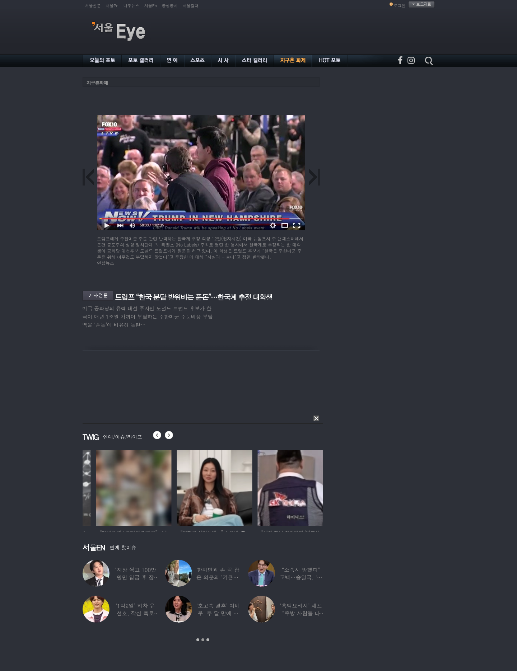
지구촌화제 (97, 82)
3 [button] (207, 639)
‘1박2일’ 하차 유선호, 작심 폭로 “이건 (135, 613)
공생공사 (170, 5)
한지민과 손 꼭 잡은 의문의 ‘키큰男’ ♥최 (218, 577)
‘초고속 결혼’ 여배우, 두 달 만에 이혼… (218, 613)
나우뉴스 (131, 5)
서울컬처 (191, 5)
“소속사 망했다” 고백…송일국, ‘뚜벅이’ (301, 577)
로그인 (400, 5)
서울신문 (93, 5)
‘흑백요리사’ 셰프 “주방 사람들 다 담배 (301, 613)
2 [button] (202, 639)
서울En (150, 5)
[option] (102, 487)
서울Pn (112, 5)
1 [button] (197, 639)
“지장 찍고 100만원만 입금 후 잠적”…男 (135, 577)
